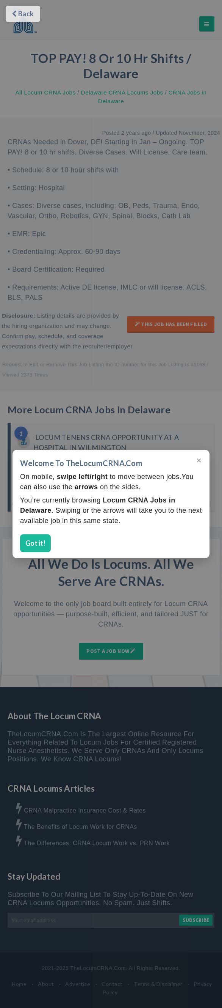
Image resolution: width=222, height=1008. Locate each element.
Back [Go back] (23, 13)
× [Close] (199, 459)
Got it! (35, 543)
